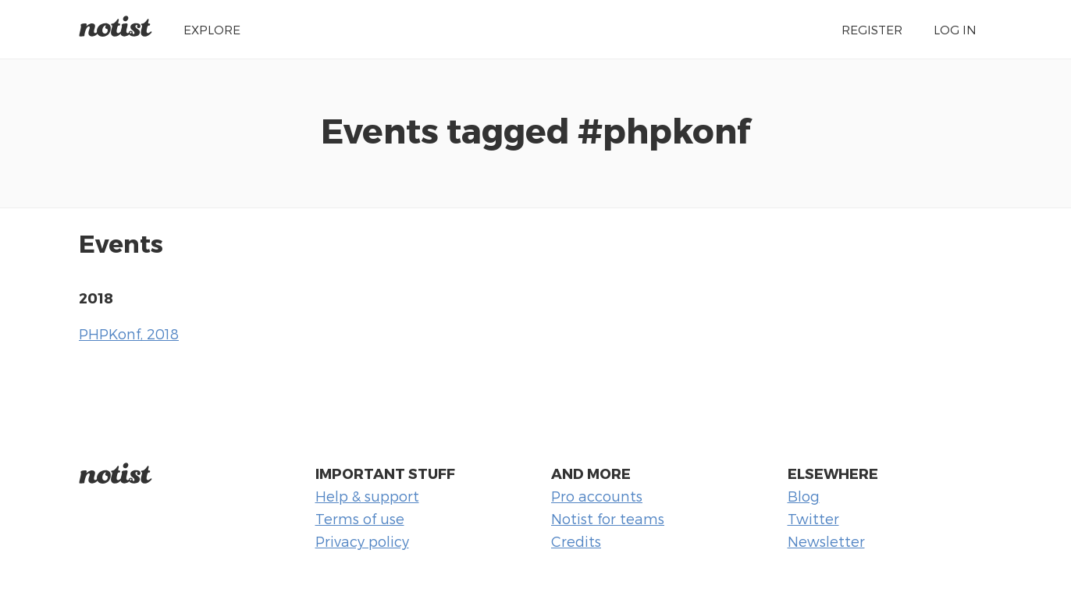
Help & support (367, 496)
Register (872, 29)
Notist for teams (607, 518)
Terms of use (359, 518)
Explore (211, 29)
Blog (804, 496)
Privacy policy (362, 541)
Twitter (813, 518)
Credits (576, 541)
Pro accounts (596, 496)
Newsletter (826, 541)
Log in (955, 29)
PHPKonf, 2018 (129, 333)
